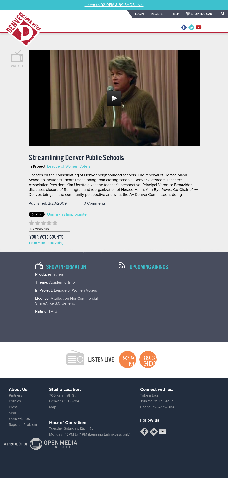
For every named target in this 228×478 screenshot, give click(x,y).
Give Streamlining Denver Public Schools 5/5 (55, 222)
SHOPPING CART (202, 14)
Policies (15, 401)
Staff (12, 413)
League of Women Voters (68, 166)
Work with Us (19, 419)
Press (13, 407)
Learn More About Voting (46, 243)
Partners (15, 395)
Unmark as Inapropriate (67, 214)
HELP (175, 14)
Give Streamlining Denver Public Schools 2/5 (37, 222)
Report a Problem (23, 424)
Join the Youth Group (157, 401)
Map (52, 407)
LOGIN (139, 14)
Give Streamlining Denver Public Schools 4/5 (49, 222)
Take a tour (149, 395)
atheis (58, 274)
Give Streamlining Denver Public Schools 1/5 (31, 222)
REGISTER (158, 14)
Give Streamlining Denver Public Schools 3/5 (43, 222)
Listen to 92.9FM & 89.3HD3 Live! (114, 4)
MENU (214, 27)
